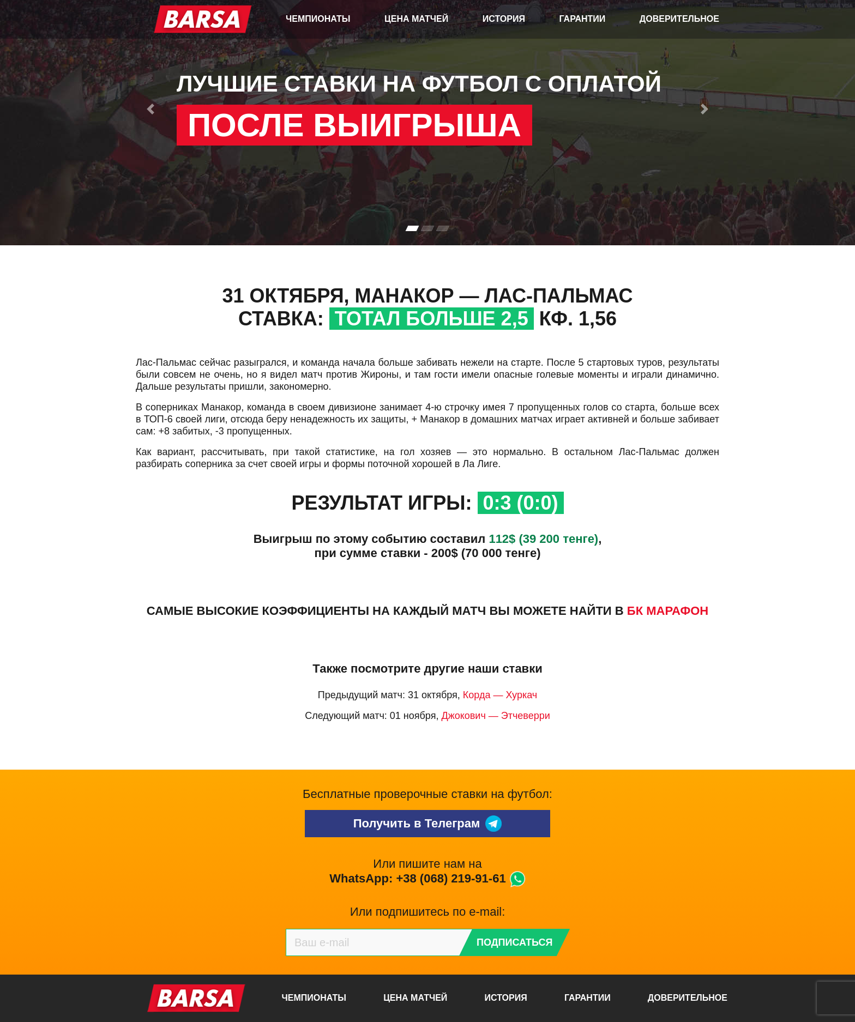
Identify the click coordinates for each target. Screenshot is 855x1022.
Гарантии (582, 18)
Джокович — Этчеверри (495, 715)
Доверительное (679, 18)
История (504, 18)
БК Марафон (667, 611)
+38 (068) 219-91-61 (450, 878)
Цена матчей (416, 18)
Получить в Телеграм (427, 823)
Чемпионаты (318, 18)
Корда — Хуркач (500, 695)
